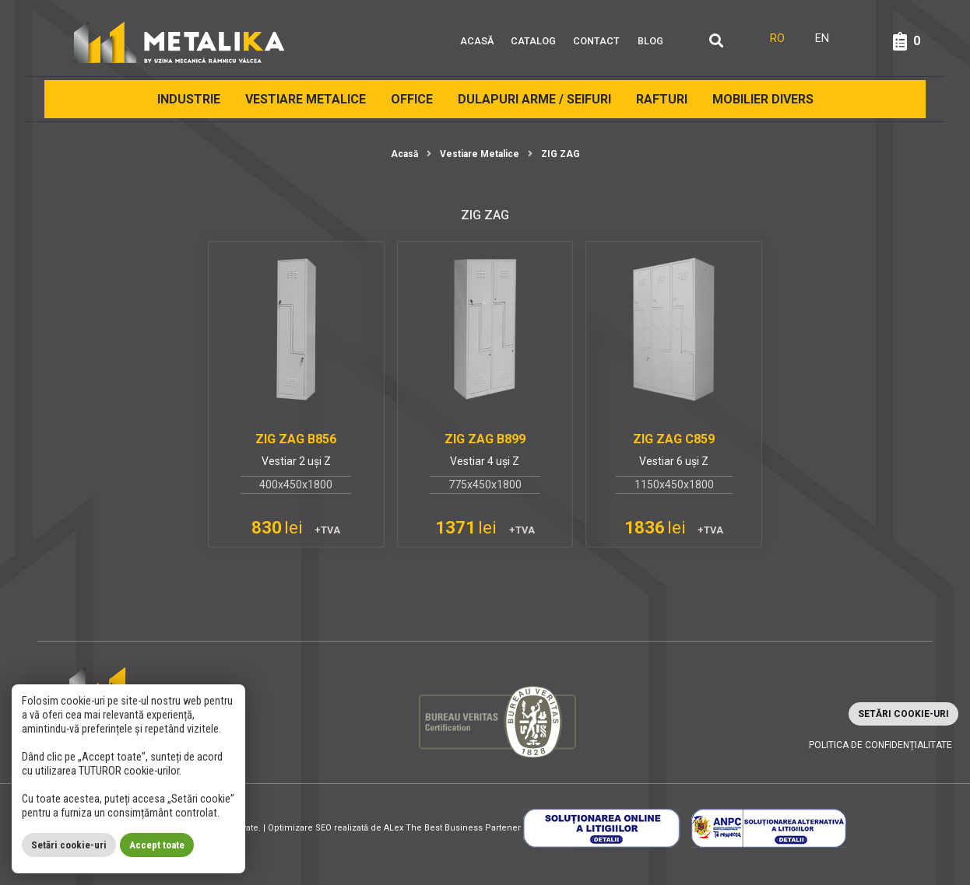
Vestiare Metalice (305, 99)
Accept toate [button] (157, 845)
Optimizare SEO (300, 828)
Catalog (533, 41)
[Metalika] (179, 41)
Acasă (477, 41)
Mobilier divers (763, 99)
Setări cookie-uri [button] (903, 713)
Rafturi (661, 99)
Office (412, 99)
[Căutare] (716, 41)
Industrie (188, 99)
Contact (596, 41)
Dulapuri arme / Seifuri (534, 99)
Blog (650, 41)
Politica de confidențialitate (880, 745)
